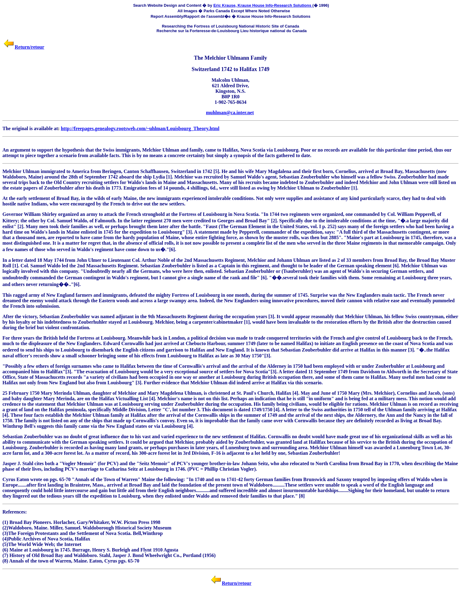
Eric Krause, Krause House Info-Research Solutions (263, 5)
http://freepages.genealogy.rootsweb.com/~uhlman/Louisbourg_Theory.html (140, 128)
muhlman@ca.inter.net (230, 112)
